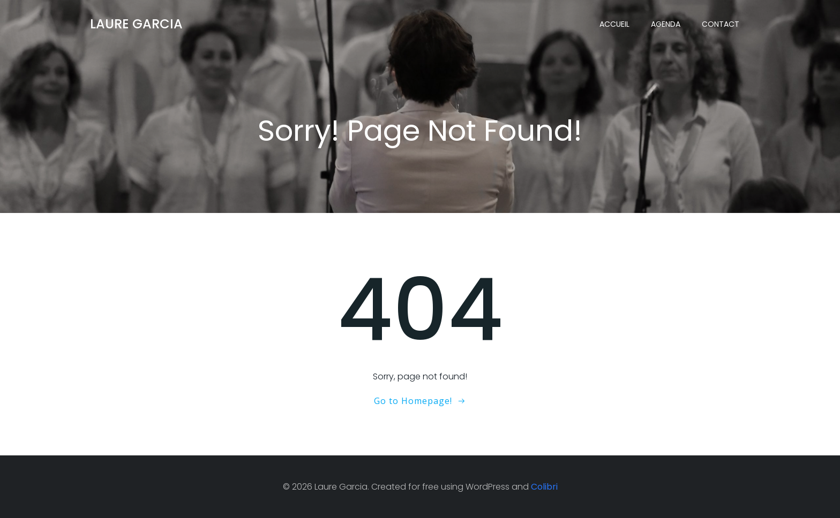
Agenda (665, 24)
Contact (720, 24)
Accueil (614, 24)
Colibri (544, 487)
